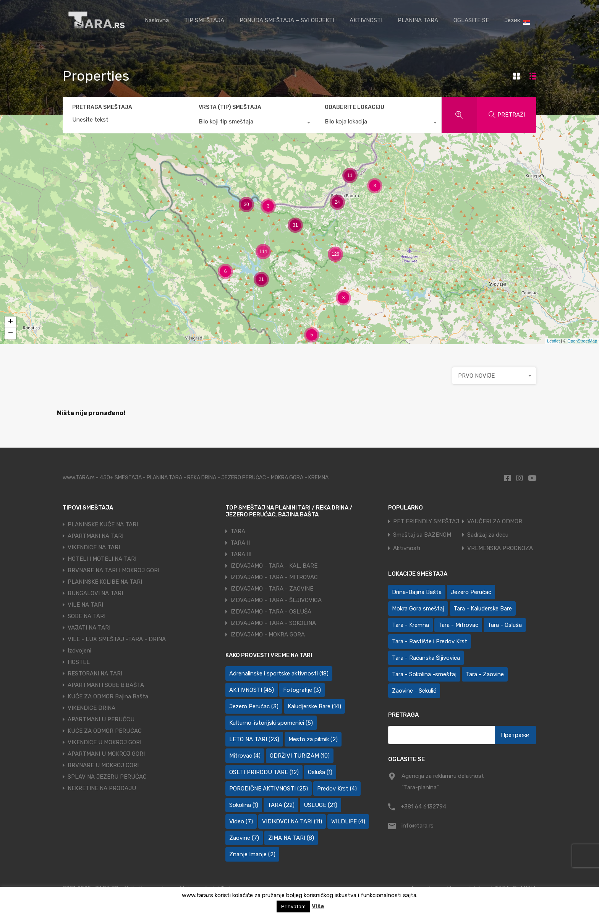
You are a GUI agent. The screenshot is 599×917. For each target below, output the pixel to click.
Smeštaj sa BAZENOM (422, 535)
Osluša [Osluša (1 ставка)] (320, 772)
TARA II (240, 542)
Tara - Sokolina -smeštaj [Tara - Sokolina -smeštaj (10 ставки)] (424, 674)
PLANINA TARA (418, 20)
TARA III (240, 554)
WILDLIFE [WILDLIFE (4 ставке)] (348, 821)
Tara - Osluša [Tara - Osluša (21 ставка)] (504, 625)
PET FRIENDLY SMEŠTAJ (426, 521)
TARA (237, 531)
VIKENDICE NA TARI (94, 547)
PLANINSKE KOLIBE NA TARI (105, 581)
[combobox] (252, 123)
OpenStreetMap (582, 341)
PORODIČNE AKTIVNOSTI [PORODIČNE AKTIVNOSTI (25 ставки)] (268, 788)
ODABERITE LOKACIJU (354, 107)
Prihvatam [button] (293, 906)
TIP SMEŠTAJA (204, 20)
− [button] (10, 333)
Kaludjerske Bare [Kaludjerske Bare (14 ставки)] (314, 706)
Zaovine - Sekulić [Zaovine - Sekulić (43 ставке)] (414, 690)
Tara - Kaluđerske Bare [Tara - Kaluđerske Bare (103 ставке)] (482, 608)
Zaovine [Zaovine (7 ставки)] (244, 837)
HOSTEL (79, 662)
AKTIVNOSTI (366, 20)
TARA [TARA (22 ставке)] (281, 805)
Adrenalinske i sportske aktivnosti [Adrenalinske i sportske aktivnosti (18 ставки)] (279, 673)
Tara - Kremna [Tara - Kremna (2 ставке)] (410, 625)
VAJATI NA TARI (89, 627)
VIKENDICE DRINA (91, 707)
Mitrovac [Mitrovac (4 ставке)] (245, 755)
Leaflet (553, 341)
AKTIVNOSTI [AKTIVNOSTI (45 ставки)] (251, 690)
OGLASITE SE (471, 20)
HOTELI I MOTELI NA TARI (102, 558)
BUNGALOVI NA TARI (95, 593)
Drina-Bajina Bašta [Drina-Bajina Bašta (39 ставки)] (417, 592)
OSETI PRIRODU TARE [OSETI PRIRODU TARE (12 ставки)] (264, 772)
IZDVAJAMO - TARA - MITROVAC (274, 577)
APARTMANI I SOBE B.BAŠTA (106, 685)
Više (318, 906)
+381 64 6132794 (423, 806)
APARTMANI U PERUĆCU (101, 719)
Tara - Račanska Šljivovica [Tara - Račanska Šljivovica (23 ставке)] (426, 657)
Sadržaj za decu (487, 535)
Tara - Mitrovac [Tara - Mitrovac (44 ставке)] (458, 625)
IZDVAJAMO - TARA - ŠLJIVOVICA (276, 600)
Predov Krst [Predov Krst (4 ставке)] (337, 788)
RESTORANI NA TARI (95, 673)
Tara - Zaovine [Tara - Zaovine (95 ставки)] (485, 674)
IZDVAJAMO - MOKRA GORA (267, 634)
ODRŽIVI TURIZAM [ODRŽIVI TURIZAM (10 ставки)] (300, 755)
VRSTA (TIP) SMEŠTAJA (230, 107)
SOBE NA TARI (86, 616)
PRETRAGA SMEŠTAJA (102, 107)
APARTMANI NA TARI (95, 535)
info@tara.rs (417, 825)
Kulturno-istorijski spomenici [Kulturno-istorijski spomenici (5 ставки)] (271, 722)
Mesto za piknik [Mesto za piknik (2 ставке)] (313, 739)
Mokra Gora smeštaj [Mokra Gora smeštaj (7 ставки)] (418, 608)
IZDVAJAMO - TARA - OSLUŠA (270, 611)
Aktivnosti (406, 548)
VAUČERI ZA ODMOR (494, 521)
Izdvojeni (79, 650)
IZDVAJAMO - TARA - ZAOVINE (271, 588)
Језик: (517, 21)
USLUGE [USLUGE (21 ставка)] (320, 805)
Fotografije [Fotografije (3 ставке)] (302, 690)
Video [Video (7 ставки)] (241, 821)
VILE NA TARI (85, 604)
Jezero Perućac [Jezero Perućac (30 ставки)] (471, 592)
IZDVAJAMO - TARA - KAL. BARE (273, 565)
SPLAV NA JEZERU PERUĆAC (107, 776)
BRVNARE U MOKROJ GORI (103, 765)
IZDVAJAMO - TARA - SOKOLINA (273, 623)
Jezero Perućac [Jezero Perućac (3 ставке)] (253, 706)
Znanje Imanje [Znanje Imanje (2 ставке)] (252, 854)
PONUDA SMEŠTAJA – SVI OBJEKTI (287, 20)
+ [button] (10, 322)
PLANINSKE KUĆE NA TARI (103, 524)
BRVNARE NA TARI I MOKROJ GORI (113, 570)
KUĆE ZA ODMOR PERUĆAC (105, 730)
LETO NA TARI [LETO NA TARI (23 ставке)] (254, 739)
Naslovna (157, 20)
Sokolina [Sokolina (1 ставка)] (243, 805)
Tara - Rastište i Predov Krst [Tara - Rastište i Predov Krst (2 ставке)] (429, 641)
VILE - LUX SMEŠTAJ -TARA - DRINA (117, 639)
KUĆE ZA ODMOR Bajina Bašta (108, 696)
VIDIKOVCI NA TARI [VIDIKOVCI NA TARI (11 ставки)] (292, 821)
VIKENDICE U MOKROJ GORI (104, 742)
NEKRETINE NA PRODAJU (102, 788)
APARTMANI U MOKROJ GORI (106, 753)
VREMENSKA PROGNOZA (500, 548)
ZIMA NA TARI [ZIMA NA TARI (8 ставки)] (291, 837)
